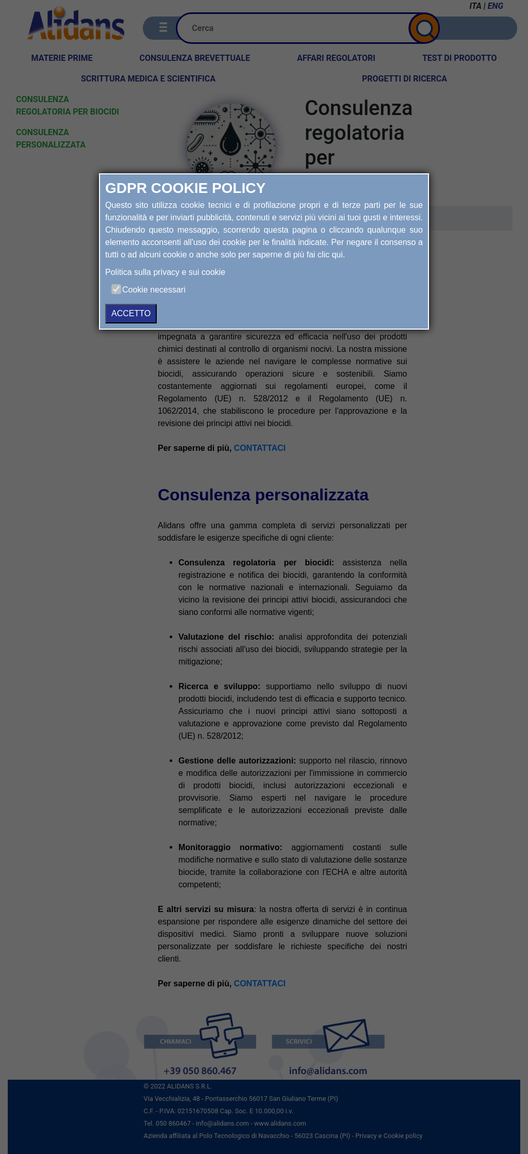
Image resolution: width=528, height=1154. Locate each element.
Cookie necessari (154, 289)
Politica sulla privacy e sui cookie (165, 272)
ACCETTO (131, 313)
